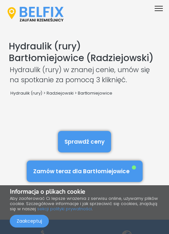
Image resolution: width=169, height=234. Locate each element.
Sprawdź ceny (84, 142)
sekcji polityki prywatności (64, 209)
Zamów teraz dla (84, 170)
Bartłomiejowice (95, 93)
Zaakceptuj (29, 221)
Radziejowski (60, 93)
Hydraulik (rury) (26, 93)
